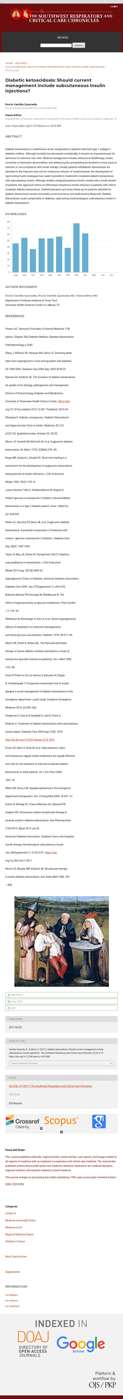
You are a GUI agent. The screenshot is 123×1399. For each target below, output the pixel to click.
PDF (13, 1008)
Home (9, 63)
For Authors (11, 1300)
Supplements (12, 1271)
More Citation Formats (24, 1063)
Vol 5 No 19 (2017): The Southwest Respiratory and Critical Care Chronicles (55, 66)
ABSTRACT (16, 994)
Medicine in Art (13, 1227)
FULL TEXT (16, 1001)
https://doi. (64, 401)
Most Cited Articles (16, 1256)
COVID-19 (10, 1213)
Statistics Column (15, 1241)
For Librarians (12, 1306)
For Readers (11, 1295)
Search (78, 45)
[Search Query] (56, 45)
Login (114, 6)
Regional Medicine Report (19, 1234)
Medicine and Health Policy (20, 1220)
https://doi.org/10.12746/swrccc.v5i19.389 (36, 126)
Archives (62, 37)
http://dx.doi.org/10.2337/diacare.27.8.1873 (29, 739)
